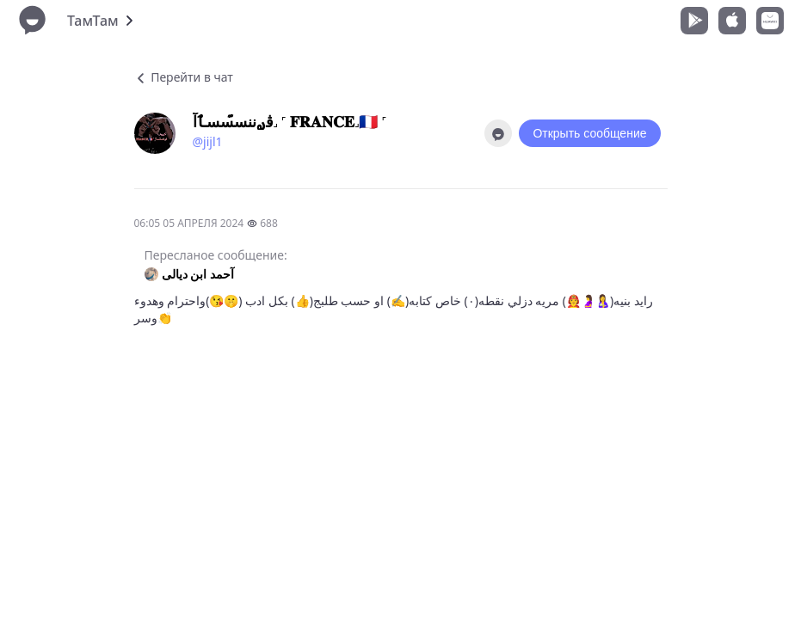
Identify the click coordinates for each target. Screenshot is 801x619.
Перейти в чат (183, 77)
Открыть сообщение (589, 133)
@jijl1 (208, 141)
